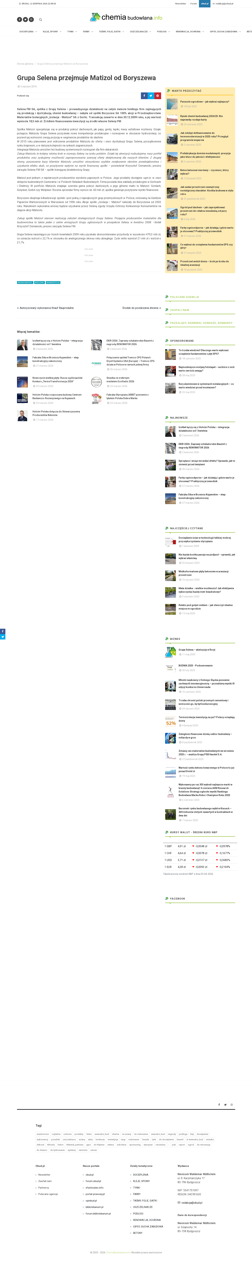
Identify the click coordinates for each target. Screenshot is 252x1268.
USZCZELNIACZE (143, 1207)
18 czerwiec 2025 (191, 358)
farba (89, 1134)
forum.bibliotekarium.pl (98, 1213)
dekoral (40, 1144)
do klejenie (99, 1144)
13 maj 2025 (188, 613)
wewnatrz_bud (102, 1134)
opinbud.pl (91, 1200)
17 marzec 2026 (44, 419)
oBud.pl (204, 4)
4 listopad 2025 (190, 725)
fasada (145, 1139)
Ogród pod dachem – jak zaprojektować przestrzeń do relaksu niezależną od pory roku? (203, 211)
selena (110, 1144)
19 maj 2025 (188, 776)
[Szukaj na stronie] (40, 19)
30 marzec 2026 (190, 469)
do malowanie (141, 1134)
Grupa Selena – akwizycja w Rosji (197, 649)
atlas (90, 1139)
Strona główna (25, 63)
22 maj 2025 (188, 392)
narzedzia (160, 1144)
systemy (72, 1150)
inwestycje (113, 1139)
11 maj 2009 (188, 654)
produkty (79, 1134)
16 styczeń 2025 (191, 579)
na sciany (126, 1134)
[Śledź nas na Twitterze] (25, 19)
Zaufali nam (177, 310)
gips (88, 1144)
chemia (115, 1134)
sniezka (210, 1139)
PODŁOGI (138, 1213)
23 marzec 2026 (118, 386)
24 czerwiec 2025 (193, 124)
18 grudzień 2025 (193, 269)
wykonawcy (42, 1139)
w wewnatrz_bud (195, 1139)
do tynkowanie (57, 1150)
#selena (39, 282)
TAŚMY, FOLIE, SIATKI (145, 1200)
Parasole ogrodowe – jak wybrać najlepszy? (204, 101)
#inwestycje (53, 282)
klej (192, 1134)
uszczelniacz (69, 1139)
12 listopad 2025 (192, 178)
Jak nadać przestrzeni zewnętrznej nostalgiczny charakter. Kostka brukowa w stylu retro (206, 190)
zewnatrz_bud (158, 1134)
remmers (83, 1150)
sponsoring (135, 1144)
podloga (183, 1134)
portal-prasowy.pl (95, 1194)
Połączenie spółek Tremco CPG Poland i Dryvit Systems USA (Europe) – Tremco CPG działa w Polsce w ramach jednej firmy (131, 361)
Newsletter (180, 4)
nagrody (172, 1134)
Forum (193, 4)
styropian (148, 1144)
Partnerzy (43, 1187)
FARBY (137, 1194)
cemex (93, 1150)
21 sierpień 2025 (192, 252)
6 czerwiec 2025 (190, 800)
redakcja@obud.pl (223, 3)
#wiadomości (25, 282)
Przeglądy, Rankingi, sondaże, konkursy (199, 323)
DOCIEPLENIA (140, 1174)
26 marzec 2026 (118, 369)
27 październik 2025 (193, 759)
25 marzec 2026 (44, 386)
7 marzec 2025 (190, 820)
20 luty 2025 (188, 670)
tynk (154, 1139)
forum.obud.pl (93, 1181)
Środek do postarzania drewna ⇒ (141, 308)
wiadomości (43, 1134)
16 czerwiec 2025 (191, 691)
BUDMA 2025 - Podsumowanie (196, 665)
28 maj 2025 (188, 375)
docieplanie (202, 1134)
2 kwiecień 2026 (44, 349)
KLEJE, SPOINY (141, 1181)
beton (60, 1144)
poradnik (55, 1139)
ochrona (67, 1134)
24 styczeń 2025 (191, 708)
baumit (180, 1139)
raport (182, 1144)
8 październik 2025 (192, 742)
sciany (82, 1139)
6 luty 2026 (189, 219)
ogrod (191, 1144)
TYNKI (136, 1187)
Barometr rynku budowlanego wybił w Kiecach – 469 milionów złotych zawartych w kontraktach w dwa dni (206, 812)
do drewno (42, 1150)
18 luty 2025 (190, 106)
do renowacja (203, 1144)
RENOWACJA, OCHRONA (147, 1220)
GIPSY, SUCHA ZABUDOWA (148, 1226)
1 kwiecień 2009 (190, 546)
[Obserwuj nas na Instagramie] (31, 19)
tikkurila (51, 1144)
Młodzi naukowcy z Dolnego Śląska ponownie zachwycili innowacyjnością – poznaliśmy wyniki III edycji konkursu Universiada (206, 683)
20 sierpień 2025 (191, 563)
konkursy (100, 1139)
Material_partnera (74, 1144)
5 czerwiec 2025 (192, 144)
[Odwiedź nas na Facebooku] (19, 19)
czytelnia (56, 1134)
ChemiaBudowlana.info (118, 1252)
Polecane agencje (182, 297)
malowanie (133, 1139)
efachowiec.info (95, 1187)
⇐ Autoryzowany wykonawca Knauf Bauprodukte (45, 308)
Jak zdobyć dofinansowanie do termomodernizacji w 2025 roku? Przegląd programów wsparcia (204, 136)
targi (123, 1139)
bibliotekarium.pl (94, 1207)
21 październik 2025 (194, 198)
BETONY (137, 1233)
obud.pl (90, 1174)
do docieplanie (166, 1139)
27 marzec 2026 (44, 365)
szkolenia (121, 1144)
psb (174, 1144)
